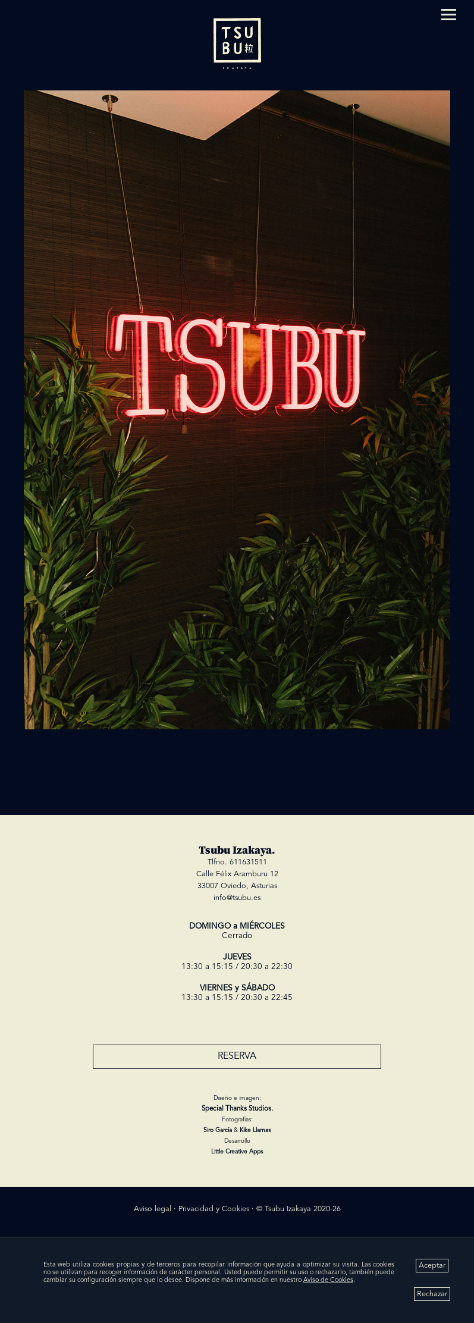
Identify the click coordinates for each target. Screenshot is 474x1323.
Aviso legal (152, 1209)
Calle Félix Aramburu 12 (237, 874)
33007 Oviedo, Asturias (237, 886)
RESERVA (237, 1056)
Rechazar (432, 1294)
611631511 (248, 862)
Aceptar (432, 1265)
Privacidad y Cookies (213, 1209)
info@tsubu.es (237, 898)
